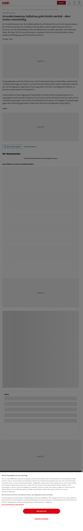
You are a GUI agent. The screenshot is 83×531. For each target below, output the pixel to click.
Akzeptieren (41, 511)
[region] (41, 501)
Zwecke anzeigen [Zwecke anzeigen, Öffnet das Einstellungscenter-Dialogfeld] (41, 519)
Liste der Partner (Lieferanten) (13, 505)
